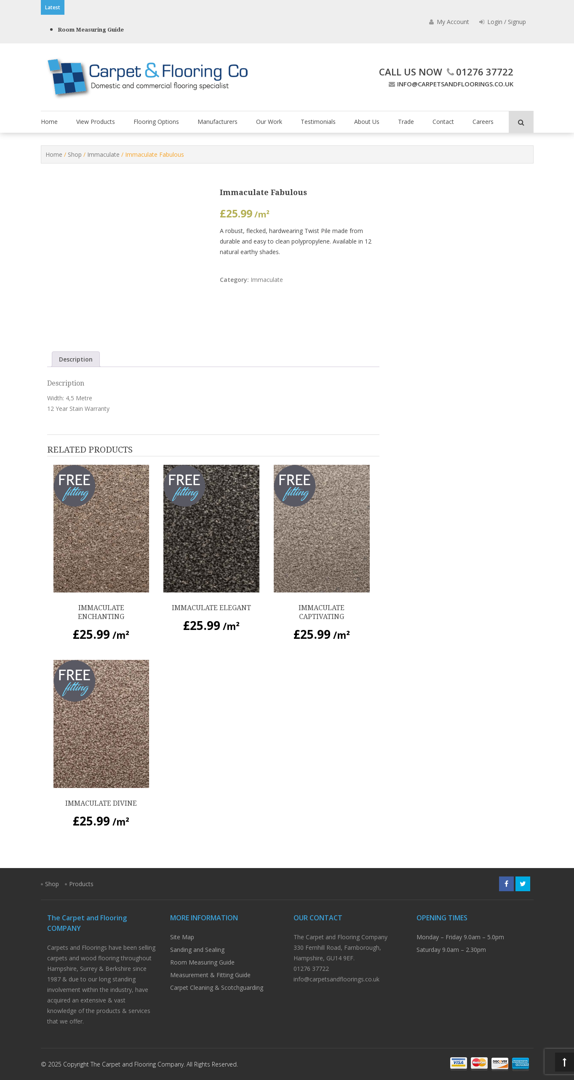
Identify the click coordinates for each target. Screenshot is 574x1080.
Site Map (182, 937)
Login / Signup (502, 22)
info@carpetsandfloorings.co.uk (450, 84)
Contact (443, 122)
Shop (75, 154)
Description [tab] (76, 359)
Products (81, 884)
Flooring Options (156, 122)
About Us (366, 122)
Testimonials (318, 122)
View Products (95, 122)
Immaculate (103, 154)
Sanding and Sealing (197, 950)
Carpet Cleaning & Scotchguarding (216, 988)
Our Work (269, 122)
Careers (483, 122)
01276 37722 (479, 71)
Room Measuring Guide (91, 30)
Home (49, 122)
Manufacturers (218, 122)
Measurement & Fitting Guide (210, 975)
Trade (406, 122)
